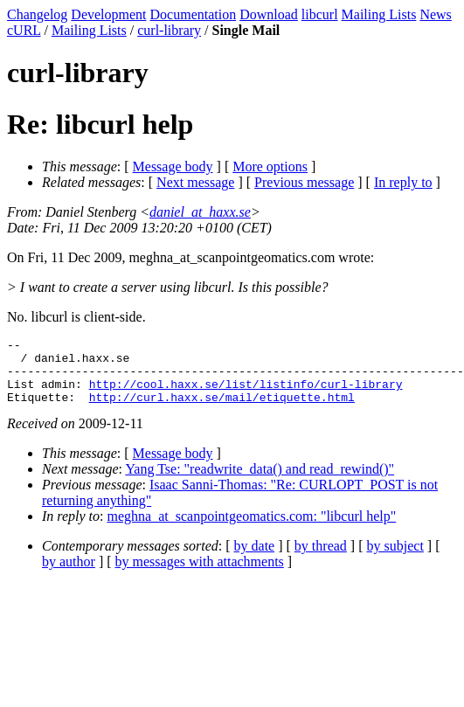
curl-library (169, 30)
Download (268, 14)
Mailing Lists (379, 14)
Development (108, 14)
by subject (395, 558)
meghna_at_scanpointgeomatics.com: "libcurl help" (252, 529)
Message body (173, 166)
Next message (195, 182)
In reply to (403, 182)
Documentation (193, 14)
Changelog (37, 14)
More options (270, 166)
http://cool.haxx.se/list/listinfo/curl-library (246, 394)
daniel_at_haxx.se (200, 211)
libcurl (319, 14)
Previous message (304, 182)
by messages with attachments (199, 574)
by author (68, 574)
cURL (24, 30)
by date (254, 558)
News (435, 14)
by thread (320, 558)
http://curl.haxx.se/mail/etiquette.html (222, 410)
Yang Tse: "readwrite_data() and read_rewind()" (259, 482)
